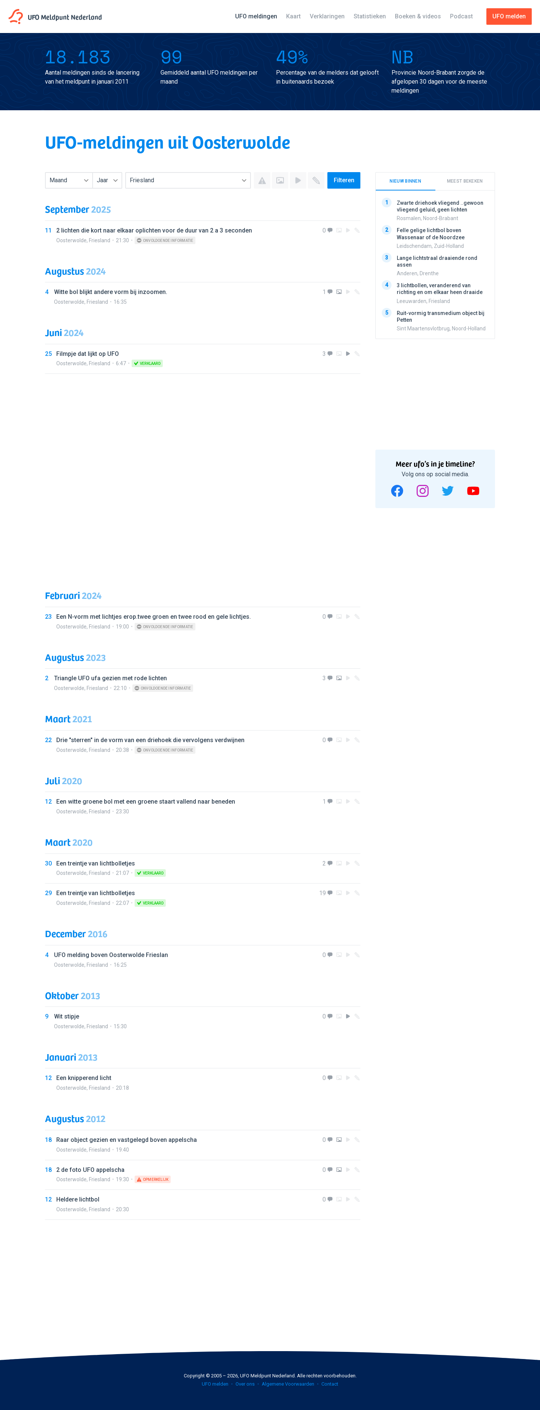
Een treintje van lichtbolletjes (95, 863)
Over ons (245, 1384)
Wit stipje (66, 1016)
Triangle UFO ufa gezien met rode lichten (110, 678)
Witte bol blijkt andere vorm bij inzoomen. (110, 292)
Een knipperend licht (83, 1078)
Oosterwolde (71, 240)
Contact (329, 1384)
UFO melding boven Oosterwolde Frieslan (111, 954)
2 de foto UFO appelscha (90, 1169)
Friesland (99, 240)
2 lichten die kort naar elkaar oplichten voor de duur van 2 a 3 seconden (154, 230)
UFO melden (215, 1384)
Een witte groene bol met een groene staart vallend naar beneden (145, 801)
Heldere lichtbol (77, 1199)
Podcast (461, 16)
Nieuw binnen (405, 181)
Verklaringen (327, 16)
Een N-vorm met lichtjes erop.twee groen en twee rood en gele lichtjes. (153, 616)
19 (322, 893)
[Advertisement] (202, 474)
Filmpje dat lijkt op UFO (87, 353)
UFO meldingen (256, 16)
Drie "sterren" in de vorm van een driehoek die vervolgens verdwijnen (150, 740)
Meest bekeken (465, 181)
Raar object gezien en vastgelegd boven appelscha (126, 1139)
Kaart (293, 16)
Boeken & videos (418, 16)
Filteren (344, 180)
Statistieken (370, 16)
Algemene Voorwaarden (288, 1384)
